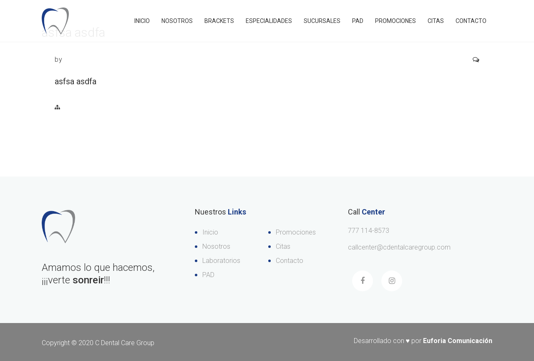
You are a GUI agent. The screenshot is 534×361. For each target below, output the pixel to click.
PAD (357, 21)
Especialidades (269, 21)
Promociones (395, 21)
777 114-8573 (368, 231)
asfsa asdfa (75, 81)
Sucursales (322, 21)
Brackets (219, 21)
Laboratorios (221, 261)
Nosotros (177, 21)
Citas (436, 21)
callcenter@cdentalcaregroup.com (399, 247)
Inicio (142, 21)
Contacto (471, 21)
